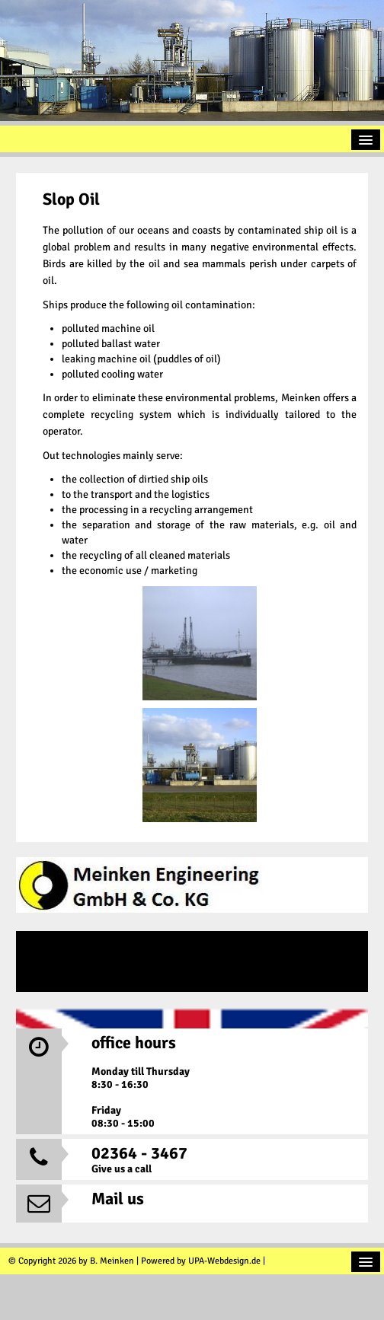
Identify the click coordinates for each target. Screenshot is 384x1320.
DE (192, 961)
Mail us (117, 1198)
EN (192, 1022)
